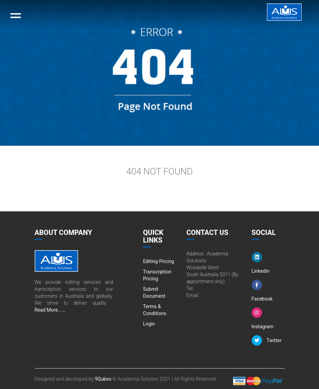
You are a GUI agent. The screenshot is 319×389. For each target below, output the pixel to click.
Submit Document (154, 292)
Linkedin (261, 263)
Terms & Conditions (154, 310)
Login (149, 324)
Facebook (262, 291)
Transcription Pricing (157, 275)
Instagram (263, 318)
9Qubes (103, 379)
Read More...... (50, 310)
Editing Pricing (158, 261)
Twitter (267, 340)
